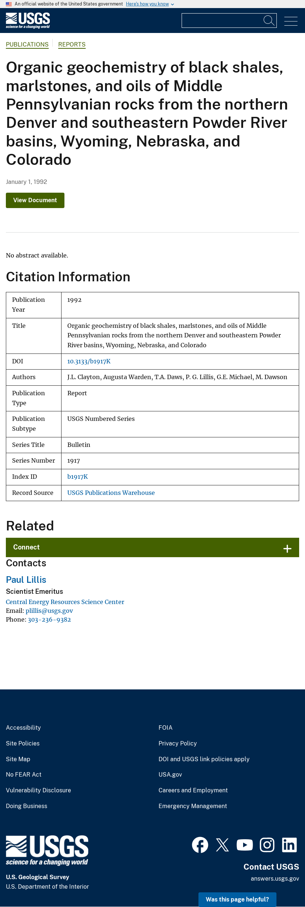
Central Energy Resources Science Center (65, 602)
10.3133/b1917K (89, 361)
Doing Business (26, 806)
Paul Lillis (26, 579)
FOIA (165, 728)
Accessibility (23, 728)
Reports (72, 44)
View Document (35, 200)
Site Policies (23, 743)
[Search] (269, 20)
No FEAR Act (23, 774)
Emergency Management (193, 806)
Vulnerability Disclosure (38, 790)
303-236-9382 (49, 619)
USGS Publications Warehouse (111, 492)
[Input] (229, 20)
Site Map (18, 759)
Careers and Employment (193, 790)
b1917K (77, 476)
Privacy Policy (178, 743)
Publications (27, 44)
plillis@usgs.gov (49, 610)
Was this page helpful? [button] (237, 899)
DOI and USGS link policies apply (204, 759)
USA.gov (170, 774)
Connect (26, 547)
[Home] (28, 26)
